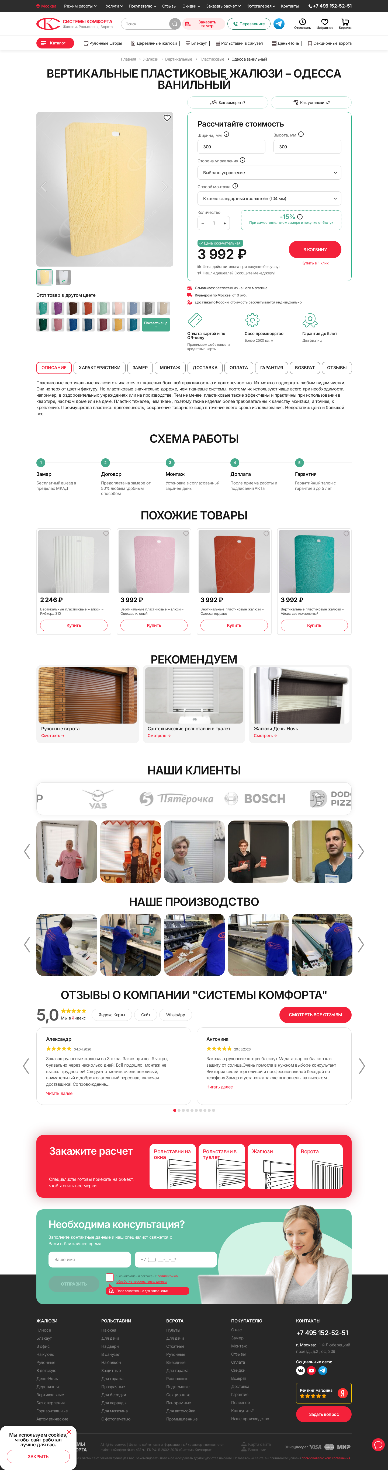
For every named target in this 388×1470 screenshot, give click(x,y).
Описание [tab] (54, 367)
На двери (110, 1346)
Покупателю (141, 6)
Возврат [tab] (305, 367)
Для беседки (113, 1394)
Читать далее (59, 1093)
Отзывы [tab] (337, 367)
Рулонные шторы (103, 43)
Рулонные (46, 1362)
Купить (74, 625)
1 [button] (174, 1110)
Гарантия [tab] (271, 367)
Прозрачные (113, 1386)
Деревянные (48, 1386)
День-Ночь (285, 43)
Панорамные (178, 1402)
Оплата (238, 1362)
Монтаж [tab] (170, 367)
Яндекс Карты (112, 1014)
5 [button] (191, 1110)
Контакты (290, 6)
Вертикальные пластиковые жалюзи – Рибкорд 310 (71, 611)
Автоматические (52, 1419)
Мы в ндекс (73, 1018)
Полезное (240, 1402)
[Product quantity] (213, 223)
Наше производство (250, 1418)
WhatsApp (175, 1014)
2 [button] (179, 1110)
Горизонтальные (52, 1410)
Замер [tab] (140, 367)
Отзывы (169, 6)
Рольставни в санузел (239, 43)
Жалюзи (46, 1321)
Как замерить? (227, 102)
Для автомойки (180, 1410)
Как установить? (311, 102)
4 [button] (187, 1110)
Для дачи (110, 1338)
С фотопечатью (116, 1419)
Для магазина (114, 1410)
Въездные (176, 1362)
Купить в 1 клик (315, 263)
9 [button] (209, 1110)
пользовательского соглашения (326, 1458)
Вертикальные (50, 1394)
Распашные (177, 1378)
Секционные (178, 1394)
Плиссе (43, 1330)
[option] (104, 189)
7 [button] (200, 1110)
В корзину (315, 249)
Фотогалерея (259, 6)
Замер (237, 1337)
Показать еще (156, 325)
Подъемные (177, 1386)
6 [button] (196, 1110)
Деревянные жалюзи (154, 43)
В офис (43, 1346)
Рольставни (116, 1321)
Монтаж (239, 1346)
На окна (108, 1330)
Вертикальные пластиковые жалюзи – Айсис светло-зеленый (312, 611)
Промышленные (182, 1419)
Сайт (145, 1014)
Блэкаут (196, 43)
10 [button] (213, 1110)
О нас (236, 1329)
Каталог (57, 43)
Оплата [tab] (239, 367)
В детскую (46, 1370)
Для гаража (112, 1378)
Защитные (111, 1370)
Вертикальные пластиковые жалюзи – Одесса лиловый (151, 611)
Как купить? (242, 1410)
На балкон (111, 1362)
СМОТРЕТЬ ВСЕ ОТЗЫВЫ (315, 1014)
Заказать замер (200, 23)
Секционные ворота (330, 43)
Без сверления (50, 1402)
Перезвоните (249, 23)
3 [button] (183, 1110)
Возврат (238, 1378)
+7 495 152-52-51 (322, 1333)
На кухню (45, 1354)
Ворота (175, 1321)
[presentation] (231, 147)
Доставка (240, 1386)
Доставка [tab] (205, 367)
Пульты (173, 1330)
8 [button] (204, 1110)
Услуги (112, 6)
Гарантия (239, 1394)
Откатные (175, 1346)
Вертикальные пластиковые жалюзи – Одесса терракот (232, 611)
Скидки (189, 6)
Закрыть (38, 1456)
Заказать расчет (221, 6)
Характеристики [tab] (99, 367)
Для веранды (113, 1402)
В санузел (110, 1354)
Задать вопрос (324, 1414)
